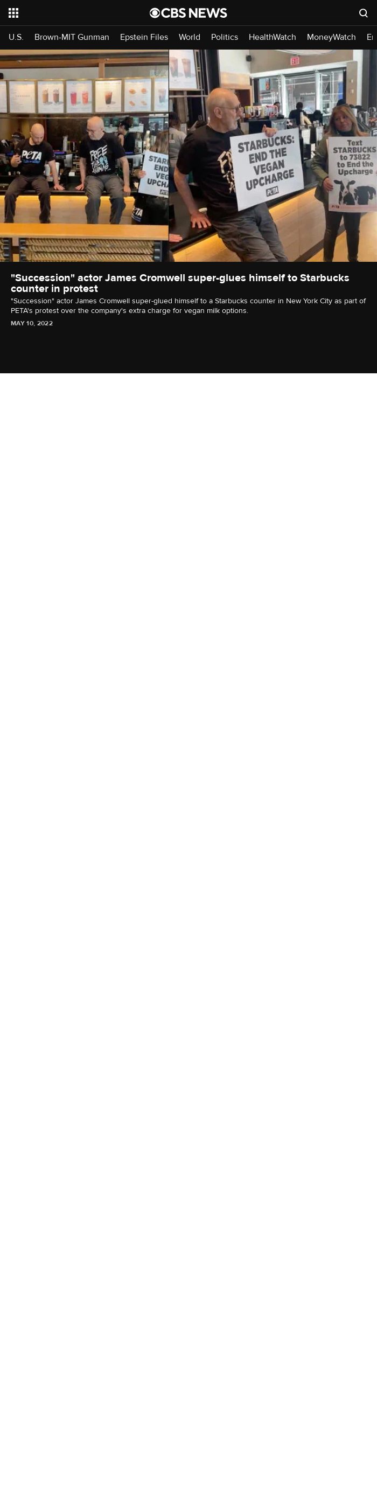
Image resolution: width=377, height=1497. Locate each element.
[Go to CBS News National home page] (188, 13)
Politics (224, 37)
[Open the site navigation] (69, 13)
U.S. (16, 37)
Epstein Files (144, 37)
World (189, 37)
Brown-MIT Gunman (71, 37)
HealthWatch (272, 37)
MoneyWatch (331, 37)
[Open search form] (363, 13)
